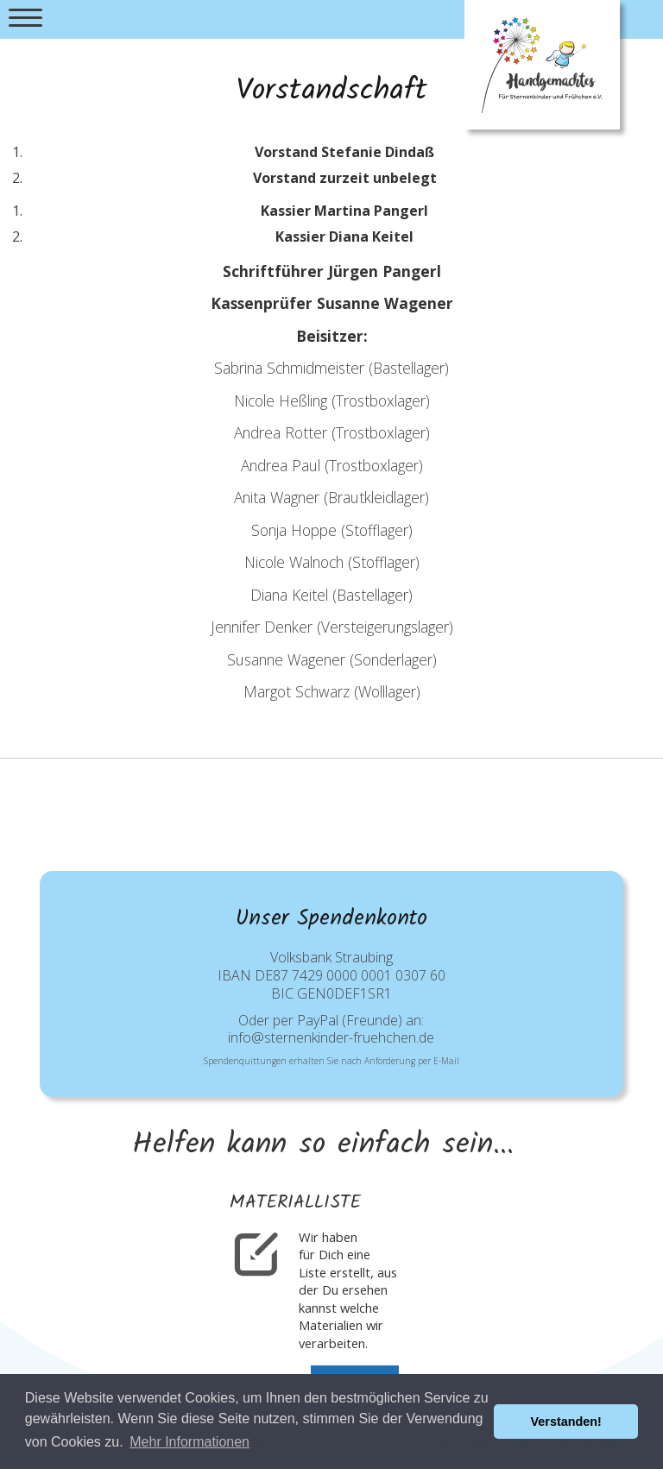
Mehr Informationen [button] (189, 1441)
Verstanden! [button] (566, 1421)
